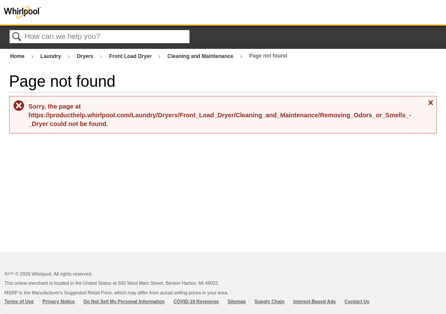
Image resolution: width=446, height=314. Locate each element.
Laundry (52, 56)
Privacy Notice (59, 301)
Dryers (86, 56)
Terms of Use (19, 301)
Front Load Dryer (131, 56)
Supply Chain (269, 301)
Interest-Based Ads (314, 301)
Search (17, 37)
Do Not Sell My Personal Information (124, 301)
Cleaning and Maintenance (201, 56)
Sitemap (236, 301)
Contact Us (357, 301)
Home (18, 56)
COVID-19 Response (196, 301)
